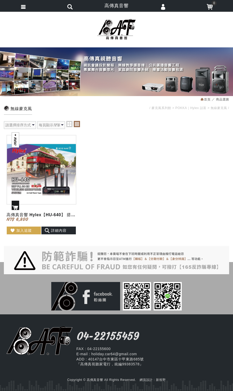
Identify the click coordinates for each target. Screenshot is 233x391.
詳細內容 (56, 230)
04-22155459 (107, 336)
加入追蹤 (21, 230)
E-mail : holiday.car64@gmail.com (106, 354)
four (77, 124)
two (69, 124)
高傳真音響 (116, 29)
